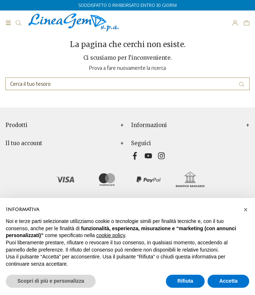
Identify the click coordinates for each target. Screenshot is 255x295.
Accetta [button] (228, 281)
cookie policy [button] (110, 235)
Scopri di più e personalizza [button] (50, 281)
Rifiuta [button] (185, 281)
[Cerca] (127, 83)
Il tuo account (23, 143)
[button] (245, 209)
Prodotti (16, 125)
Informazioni (149, 125)
